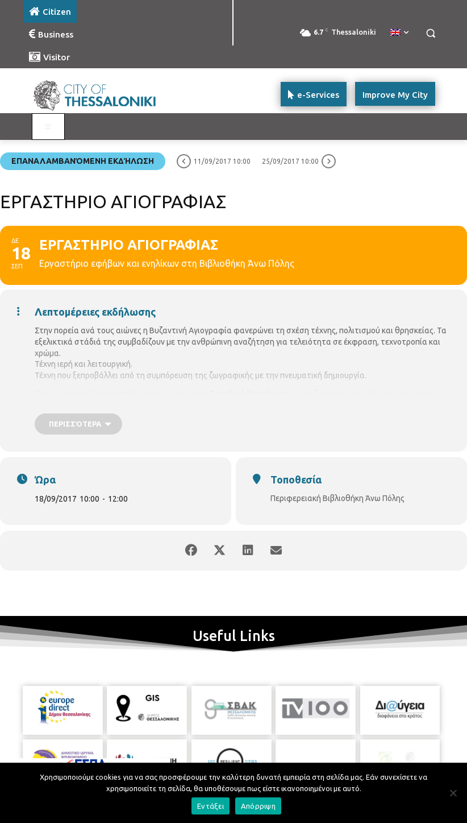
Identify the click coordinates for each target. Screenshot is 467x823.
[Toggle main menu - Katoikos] (48, 126)
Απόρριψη (258, 806)
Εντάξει (210, 806)
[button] (430, 33)
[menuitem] (399, 33)
